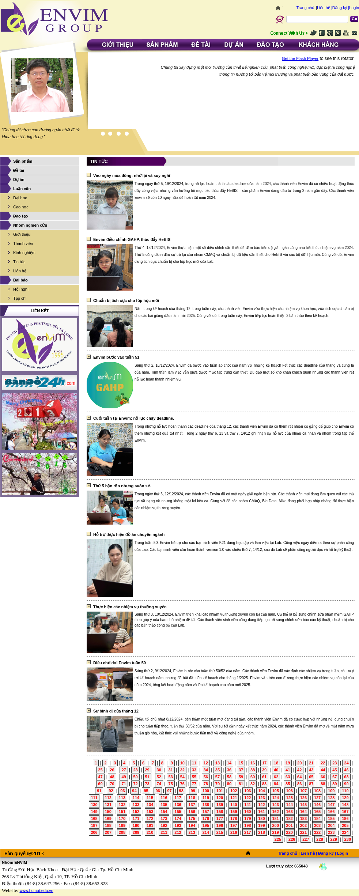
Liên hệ (19, 271)
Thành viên (23, 243)
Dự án (18, 179)
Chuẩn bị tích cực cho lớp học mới (126, 300)
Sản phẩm (22, 161)
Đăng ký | (340, 7)
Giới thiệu (21, 234)
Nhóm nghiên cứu (30, 225)
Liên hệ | (324, 7)
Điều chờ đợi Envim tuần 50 (119, 663)
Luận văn (22, 188)
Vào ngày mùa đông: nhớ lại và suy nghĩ (131, 175)
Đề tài (18, 170)
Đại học (20, 198)
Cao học (21, 207)
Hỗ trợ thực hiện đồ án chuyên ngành (129, 534)
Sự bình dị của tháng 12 (116, 711)
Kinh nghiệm (24, 252)
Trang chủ (305, 7)
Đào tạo (20, 216)
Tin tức (19, 262)
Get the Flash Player (300, 58)
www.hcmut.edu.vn (36, 890)
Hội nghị (21, 289)
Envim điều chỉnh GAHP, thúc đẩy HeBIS (131, 239)
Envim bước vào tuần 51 (116, 357)
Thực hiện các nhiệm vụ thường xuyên (130, 607)
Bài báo (20, 280)
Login (354, 7)
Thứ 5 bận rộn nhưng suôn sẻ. (122, 486)
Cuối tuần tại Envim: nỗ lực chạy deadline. (133, 418)
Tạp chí (20, 298)
